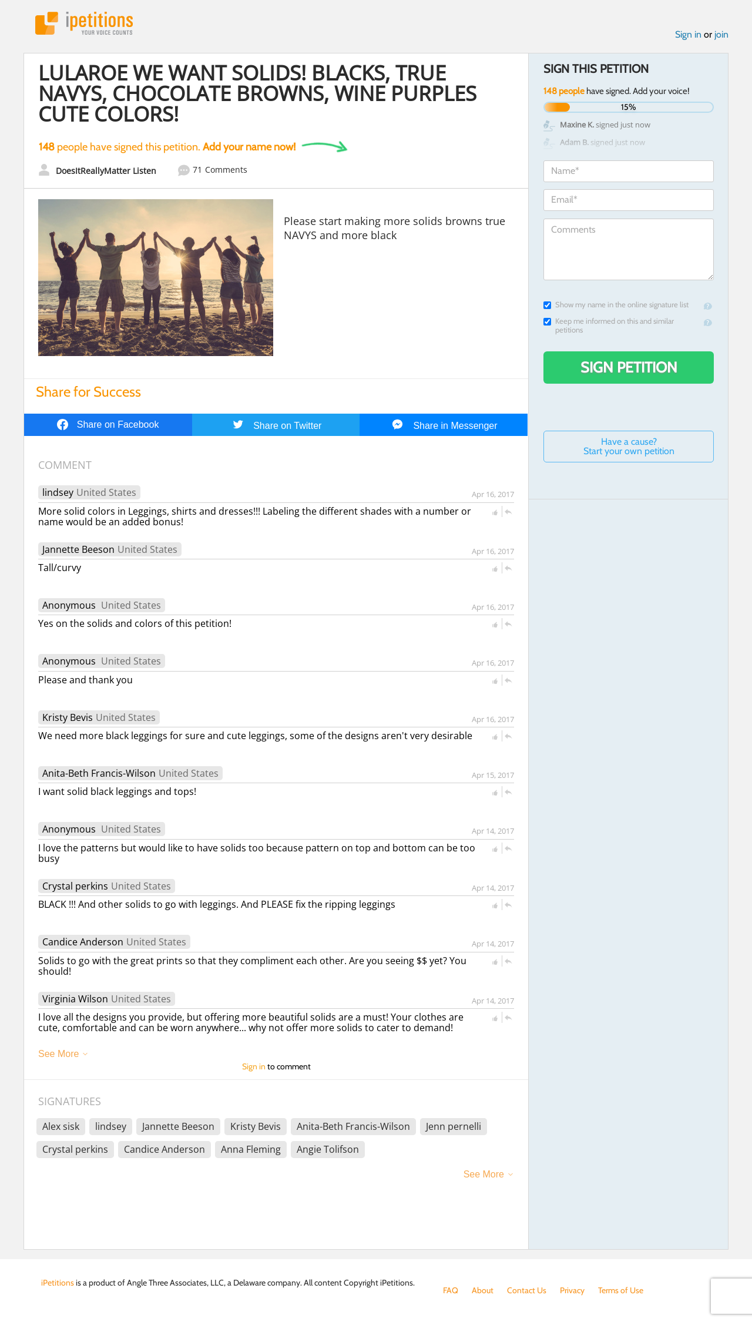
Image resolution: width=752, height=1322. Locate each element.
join (721, 34)
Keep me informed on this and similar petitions (608, 325)
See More (58, 1054)
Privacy (572, 1290)
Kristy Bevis (67, 717)
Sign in (688, 34)
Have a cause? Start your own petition (628, 446)
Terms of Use (620, 1290)
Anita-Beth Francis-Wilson (99, 773)
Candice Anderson (82, 942)
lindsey (57, 492)
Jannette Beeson (78, 549)
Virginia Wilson (75, 999)
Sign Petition (628, 367)
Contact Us (526, 1290)
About (483, 1290)
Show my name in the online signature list (616, 304)
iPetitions (84, 23)
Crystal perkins (75, 886)
